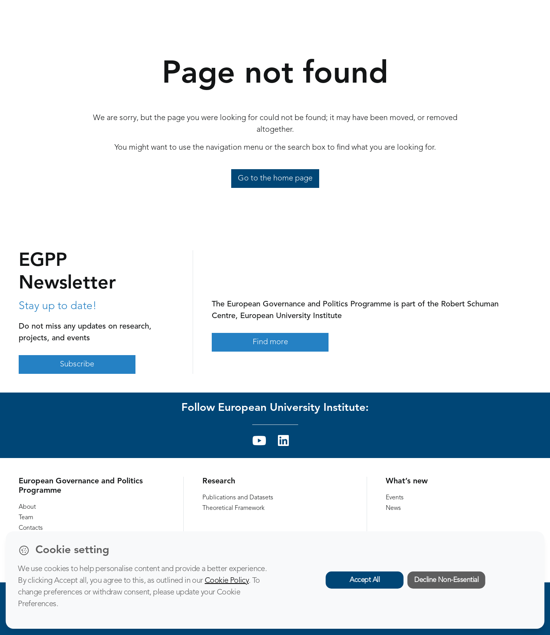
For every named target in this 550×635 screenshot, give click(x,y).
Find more (270, 342)
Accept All (365, 580)
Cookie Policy (227, 581)
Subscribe (77, 364)
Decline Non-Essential (446, 580)
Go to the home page (275, 178)
